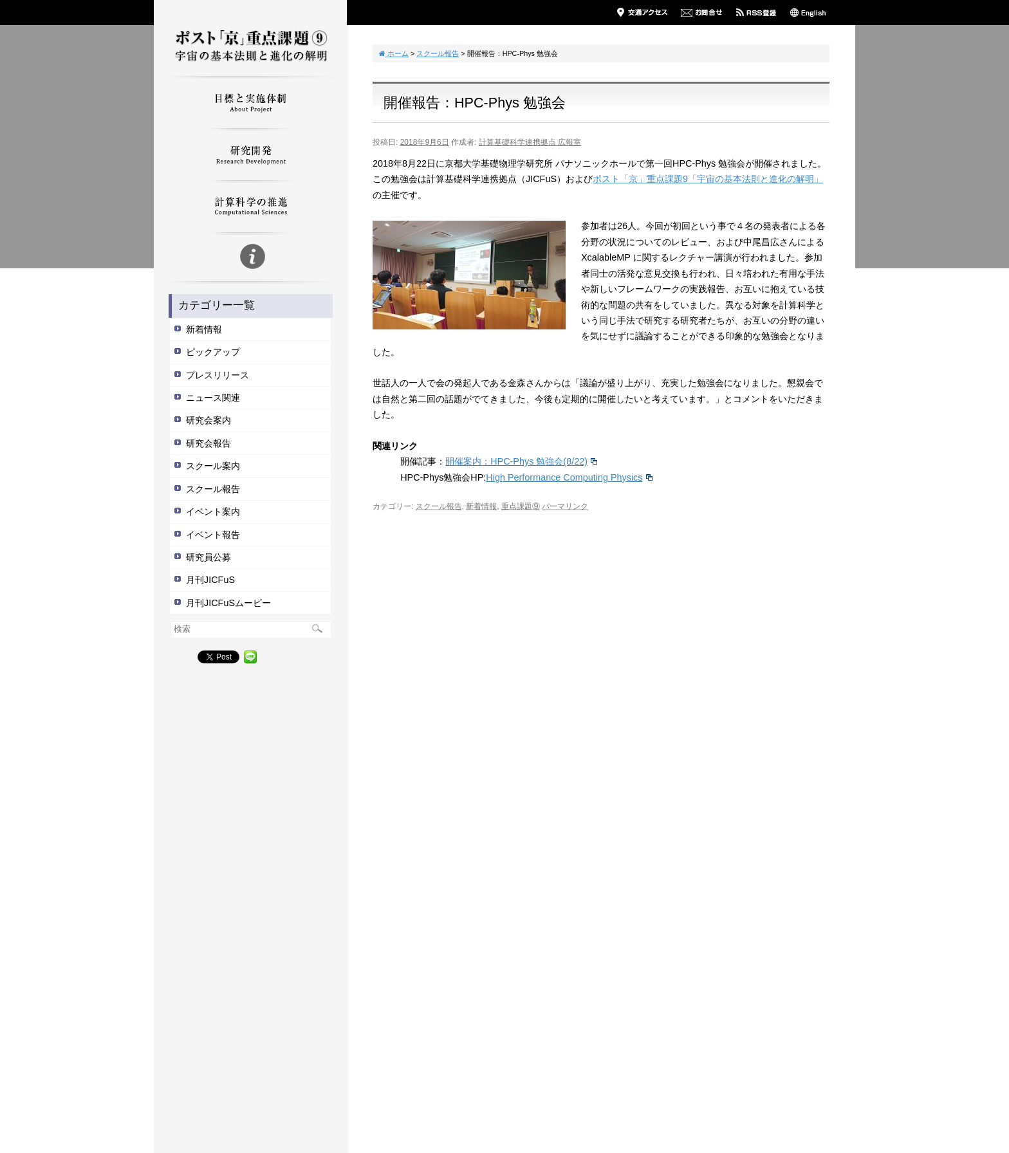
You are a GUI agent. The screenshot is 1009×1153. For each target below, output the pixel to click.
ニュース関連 (213, 397)
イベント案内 (213, 511)
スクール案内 (213, 466)
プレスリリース (217, 375)
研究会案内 (208, 420)
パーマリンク (565, 506)
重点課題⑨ (520, 506)
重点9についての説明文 (250, 258)
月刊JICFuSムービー (228, 603)
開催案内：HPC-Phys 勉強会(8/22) (521, 461)
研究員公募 (208, 557)
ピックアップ (213, 352)
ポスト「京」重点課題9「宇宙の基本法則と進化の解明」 (708, 179)
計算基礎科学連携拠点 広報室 (530, 142)
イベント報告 (213, 535)
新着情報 (204, 329)
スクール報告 (213, 489)
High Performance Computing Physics (568, 477)
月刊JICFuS (210, 580)
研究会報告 (208, 443)
